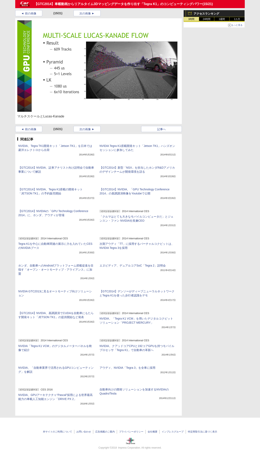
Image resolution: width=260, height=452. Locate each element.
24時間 (206, 19)
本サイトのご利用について (57, 431)
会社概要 (152, 431)
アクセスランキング (206, 13)
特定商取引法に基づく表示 (202, 431)
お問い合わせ (83, 431)
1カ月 (237, 19)
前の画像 (30, 13)
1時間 (191, 19)
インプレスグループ (173, 431)
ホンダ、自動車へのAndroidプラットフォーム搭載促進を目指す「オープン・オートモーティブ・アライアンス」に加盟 (55, 269)
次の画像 (85, 13)
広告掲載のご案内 (105, 431)
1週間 (222, 19)
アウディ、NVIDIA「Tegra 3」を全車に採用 (127, 367)
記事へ (161, 129)
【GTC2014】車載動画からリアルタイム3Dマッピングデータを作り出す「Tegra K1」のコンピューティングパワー (118, 4)
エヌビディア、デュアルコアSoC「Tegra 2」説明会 (133, 265)
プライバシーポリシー (131, 431)
